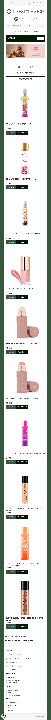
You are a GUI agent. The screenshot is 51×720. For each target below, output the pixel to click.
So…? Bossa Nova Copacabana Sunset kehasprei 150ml (22, 564)
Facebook (12, 670)
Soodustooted (25, 73)
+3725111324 (13, 662)
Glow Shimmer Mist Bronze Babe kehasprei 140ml (24, 619)
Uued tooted (25, 67)
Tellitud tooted (37, 3)
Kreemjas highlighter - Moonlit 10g (21, 344)
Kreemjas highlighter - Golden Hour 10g (23, 398)
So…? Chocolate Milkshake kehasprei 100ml (25, 234)
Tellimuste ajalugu (24, 3)
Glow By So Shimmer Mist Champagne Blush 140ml (25, 509)
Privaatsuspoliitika (14, 695)
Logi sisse (16, 31)
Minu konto (12, 3)
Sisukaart (11, 710)
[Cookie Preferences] (3, 716)
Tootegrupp (25, 79)
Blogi (9, 693)
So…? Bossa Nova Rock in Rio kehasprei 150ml (25, 453)
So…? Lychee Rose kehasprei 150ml (21, 179)
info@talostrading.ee (16, 666)
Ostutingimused (13, 690)
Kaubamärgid (12, 702)
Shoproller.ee (39, 717)
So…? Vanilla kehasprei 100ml (19, 124)
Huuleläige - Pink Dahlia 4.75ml (19, 289)
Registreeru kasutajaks (30, 31)
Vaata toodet (22, 133)
